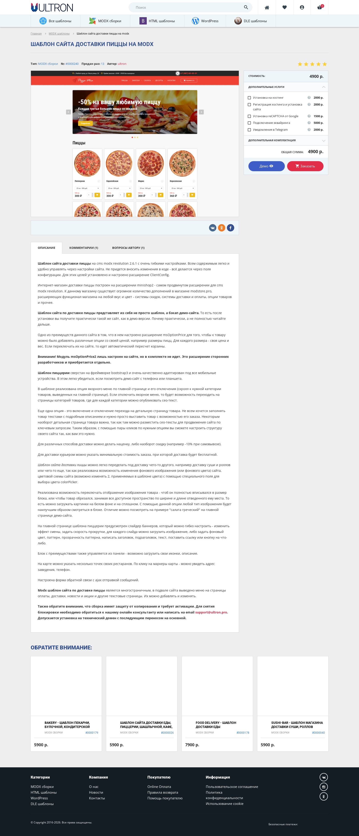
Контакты (97, 798)
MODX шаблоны (59, 33)
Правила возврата (162, 792)
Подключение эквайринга (268, 123)
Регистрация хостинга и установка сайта (274, 106)
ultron (122, 64)
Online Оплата (159, 786)
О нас (93, 786)
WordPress (39, 798)
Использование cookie (224, 803)
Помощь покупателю (164, 798)
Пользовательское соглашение (232, 786)
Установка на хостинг (265, 97)
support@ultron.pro (211, 612)
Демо (266, 166)
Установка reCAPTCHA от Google (272, 116)
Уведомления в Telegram (267, 130)
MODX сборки (42, 786)
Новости (96, 792)
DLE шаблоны (42, 803)
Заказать (305, 166)
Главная (36, 33)
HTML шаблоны (44, 792)
